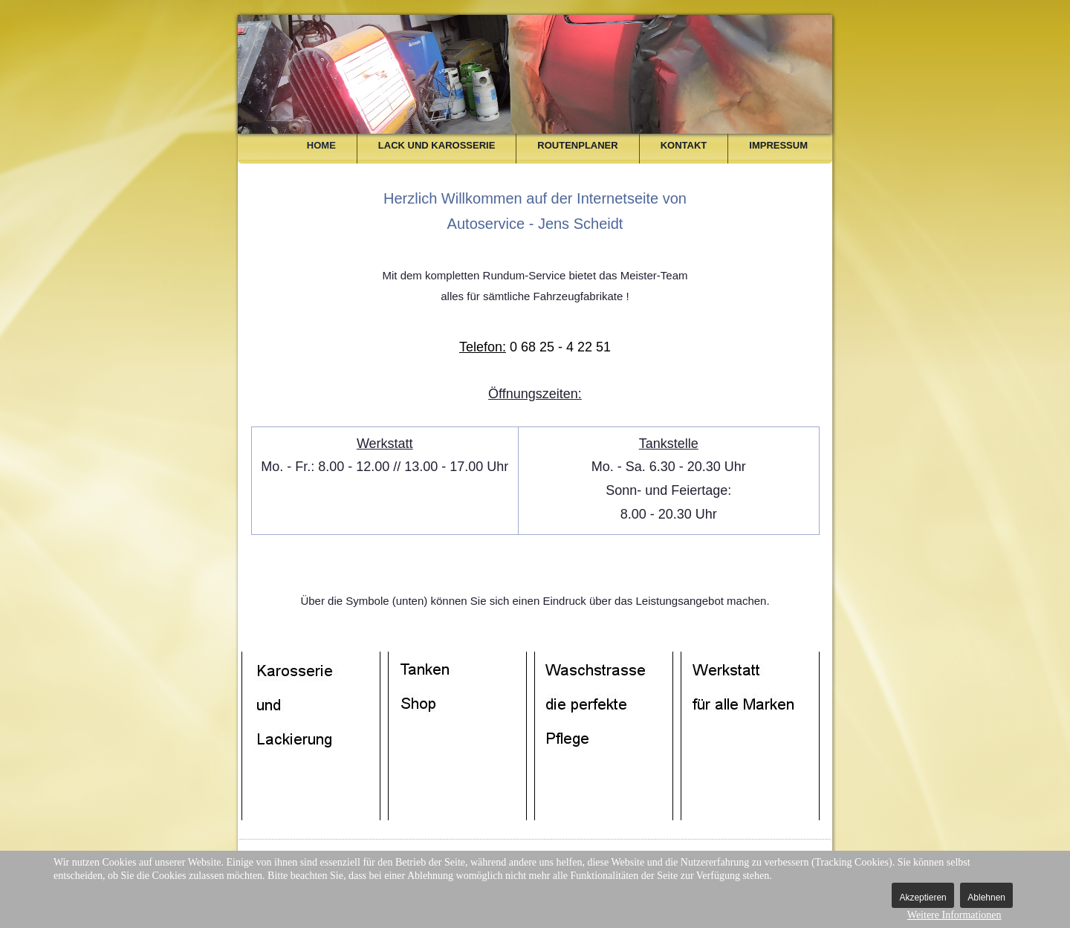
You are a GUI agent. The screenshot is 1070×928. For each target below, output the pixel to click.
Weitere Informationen (954, 915)
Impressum (778, 145)
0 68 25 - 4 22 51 (535, 347)
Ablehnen (986, 897)
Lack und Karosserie (436, 145)
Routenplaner (577, 145)
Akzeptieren (922, 897)
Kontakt (684, 145)
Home (321, 145)
